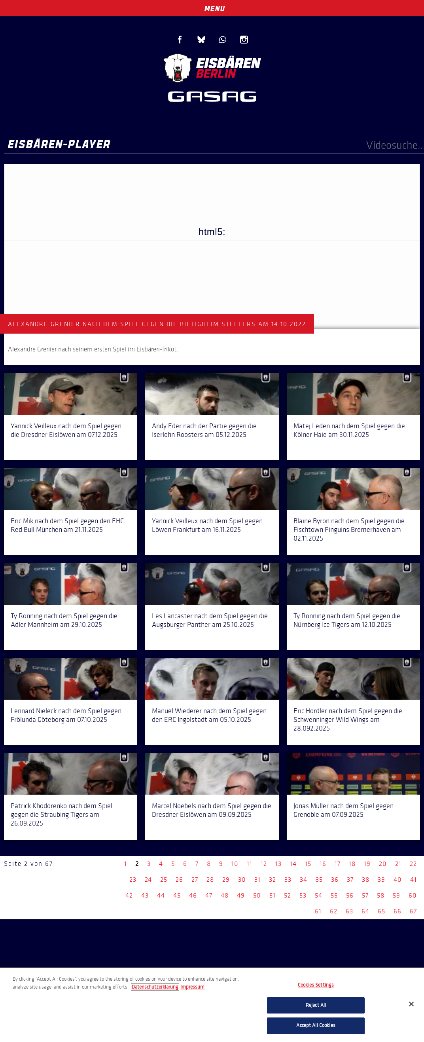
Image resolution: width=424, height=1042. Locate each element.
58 (380, 895)
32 (272, 879)
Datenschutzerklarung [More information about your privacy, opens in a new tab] (155, 987)
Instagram (244, 40)
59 (396, 895)
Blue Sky (201, 40)
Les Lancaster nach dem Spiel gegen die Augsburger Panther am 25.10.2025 (210, 620)
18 (352, 864)
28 (210, 879)
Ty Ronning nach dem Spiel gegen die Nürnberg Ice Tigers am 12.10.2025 (346, 620)
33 (288, 879)
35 (319, 879)
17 (338, 864)
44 (161, 895)
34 (303, 879)
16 (323, 864)
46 (193, 895)
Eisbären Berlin (212, 67)
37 (350, 879)
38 (365, 879)
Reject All (316, 1005)
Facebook (180, 40)
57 (365, 895)
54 (318, 895)
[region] (212, 1005)
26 (179, 879)
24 (148, 879)
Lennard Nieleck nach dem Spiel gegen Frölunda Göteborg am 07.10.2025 (66, 715)
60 (413, 895)
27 (194, 879)
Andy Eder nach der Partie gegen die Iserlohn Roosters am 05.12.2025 (204, 430)
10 (234, 864)
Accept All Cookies (315, 1025)
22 (413, 864)
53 (303, 895)
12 (264, 864)
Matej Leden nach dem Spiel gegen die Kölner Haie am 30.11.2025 (349, 430)
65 (381, 911)
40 (398, 879)
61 (318, 911)
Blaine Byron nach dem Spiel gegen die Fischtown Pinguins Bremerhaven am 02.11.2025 (349, 529)
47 (208, 895)
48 (225, 895)
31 (257, 879)
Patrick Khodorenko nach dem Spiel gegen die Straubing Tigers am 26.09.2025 (61, 814)
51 (272, 895)
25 (163, 879)
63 (349, 911)
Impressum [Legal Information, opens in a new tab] (192, 987)
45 (177, 895)
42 (129, 895)
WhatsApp (223, 40)
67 (413, 911)
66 (397, 911)
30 (242, 879)
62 (333, 911)
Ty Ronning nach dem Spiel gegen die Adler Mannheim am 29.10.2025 (64, 620)
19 (367, 864)
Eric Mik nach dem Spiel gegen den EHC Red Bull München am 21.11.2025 (67, 525)
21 (398, 864)
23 (132, 879)
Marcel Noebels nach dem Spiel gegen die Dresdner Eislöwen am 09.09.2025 (211, 810)
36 (335, 879)
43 (145, 895)
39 (381, 879)
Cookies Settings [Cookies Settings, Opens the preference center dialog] (316, 985)
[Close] (411, 1004)
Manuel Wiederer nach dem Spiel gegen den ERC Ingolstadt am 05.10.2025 (209, 715)
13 (278, 864)
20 (383, 864)
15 (308, 864)
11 (249, 864)
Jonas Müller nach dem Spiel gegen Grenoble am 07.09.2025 (343, 810)
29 (226, 879)
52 (287, 895)
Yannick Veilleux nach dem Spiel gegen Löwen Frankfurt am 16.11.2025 (207, 525)
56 (350, 895)
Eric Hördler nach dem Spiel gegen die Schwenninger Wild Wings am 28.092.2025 (347, 719)
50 (257, 895)
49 (241, 895)
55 (334, 895)
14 (293, 864)
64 (365, 911)
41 (413, 879)
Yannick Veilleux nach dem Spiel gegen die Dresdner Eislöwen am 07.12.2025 (66, 430)
